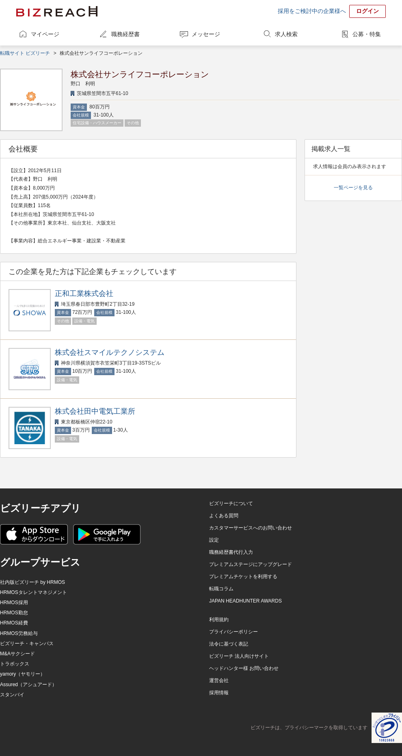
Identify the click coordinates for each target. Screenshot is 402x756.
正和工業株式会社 (84, 293)
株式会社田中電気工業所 (95, 411)
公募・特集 (366, 34)
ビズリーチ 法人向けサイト (239, 656)
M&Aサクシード (17, 654)
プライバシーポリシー (233, 632)
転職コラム (221, 589)
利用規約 (219, 619)
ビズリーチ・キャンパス (27, 643)
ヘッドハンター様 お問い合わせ (244, 668)
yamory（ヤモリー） (22, 674)
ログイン (367, 11)
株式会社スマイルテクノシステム (109, 352)
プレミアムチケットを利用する (243, 576)
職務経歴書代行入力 (231, 552)
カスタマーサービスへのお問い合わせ (250, 528)
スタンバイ (12, 695)
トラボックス (14, 664)
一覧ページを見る (353, 187)
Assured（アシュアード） (28, 684)
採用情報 (219, 693)
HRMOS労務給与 (19, 633)
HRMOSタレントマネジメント (33, 592)
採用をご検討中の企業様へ (312, 11)
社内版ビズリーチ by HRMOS (32, 582)
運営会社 (219, 680)
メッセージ (206, 34)
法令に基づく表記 (228, 644)
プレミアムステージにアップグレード (250, 564)
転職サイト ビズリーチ (25, 53)
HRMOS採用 (14, 602)
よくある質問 (223, 515)
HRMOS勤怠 (14, 613)
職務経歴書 (125, 34)
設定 (214, 540)
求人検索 (286, 34)
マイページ (45, 34)
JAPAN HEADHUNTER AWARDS (245, 601)
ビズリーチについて (231, 503)
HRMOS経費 (14, 623)
